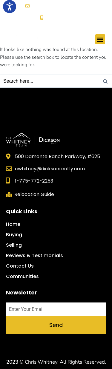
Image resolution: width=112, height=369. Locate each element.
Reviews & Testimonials (34, 256)
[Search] (105, 81)
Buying (14, 235)
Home (13, 224)
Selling (14, 245)
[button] (100, 39)
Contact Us (20, 266)
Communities (22, 277)
